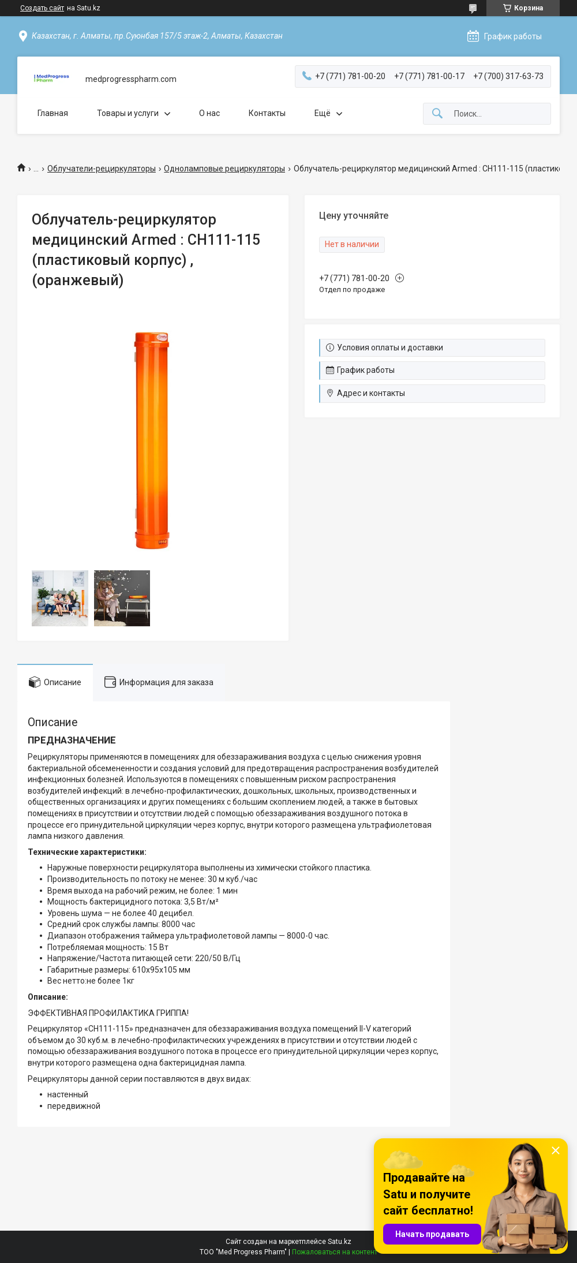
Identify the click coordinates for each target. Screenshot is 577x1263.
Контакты (267, 113)
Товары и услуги (128, 113)
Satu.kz (339, 1242)
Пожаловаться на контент (334, 1252)
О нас (209, 113)
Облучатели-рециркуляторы (101, 168)
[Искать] (437, 114)
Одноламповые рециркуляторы (224, 168)
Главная (53, 113)
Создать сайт (42, 8)
